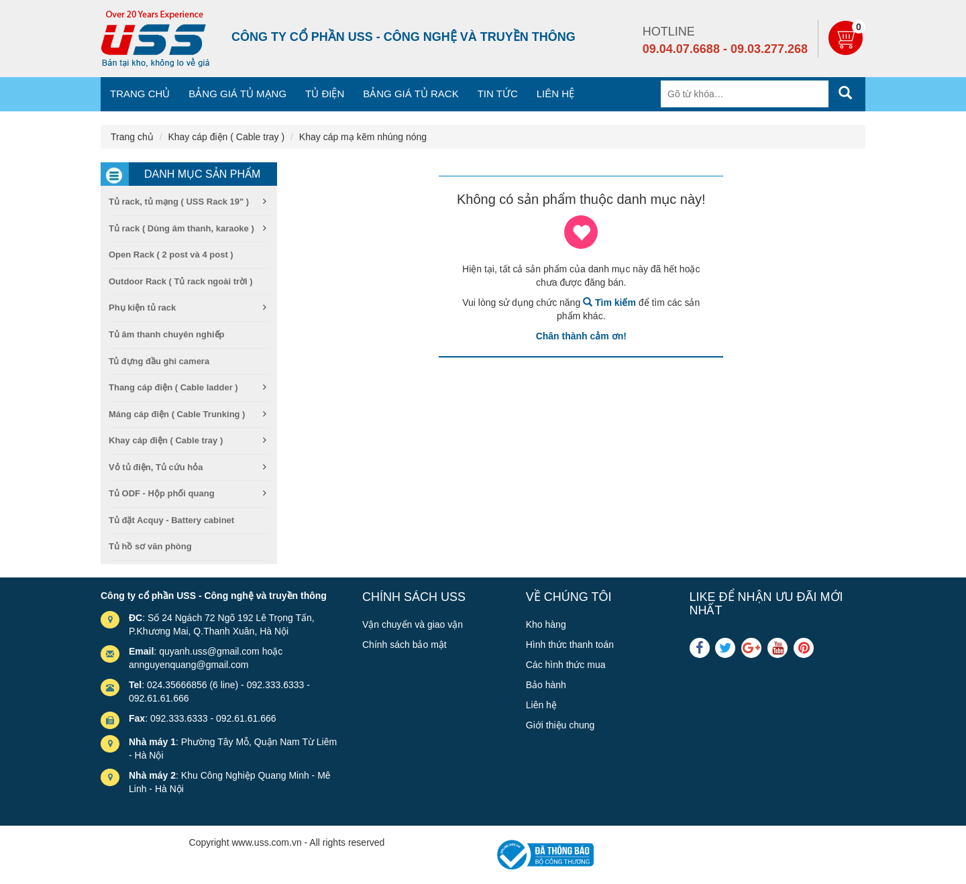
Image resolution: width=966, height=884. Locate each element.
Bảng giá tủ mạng (237, 93)
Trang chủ (140, 93)
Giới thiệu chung (560, 725)
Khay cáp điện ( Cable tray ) (226, 136)
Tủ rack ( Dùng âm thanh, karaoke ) (181, 228)
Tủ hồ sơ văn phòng (150, 546)
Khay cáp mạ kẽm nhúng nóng (363, 136)
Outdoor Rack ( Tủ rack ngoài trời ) (181, 281)
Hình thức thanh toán (570, 644)
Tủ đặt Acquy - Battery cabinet (171, 520)
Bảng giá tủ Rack (410, 93)
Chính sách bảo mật (404, 644)
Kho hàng (546, 624)
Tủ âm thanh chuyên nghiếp (166, 334)
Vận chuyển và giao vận (412, 624)
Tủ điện (324, 93)
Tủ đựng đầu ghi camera (159, 361)
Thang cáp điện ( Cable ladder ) (173, 387)
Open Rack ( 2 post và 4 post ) (171, 255)
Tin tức (498, 93)
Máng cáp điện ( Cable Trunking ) (177, 414)
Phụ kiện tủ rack (142, 307)
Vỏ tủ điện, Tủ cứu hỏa (156, 467)
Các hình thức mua (566, 664)
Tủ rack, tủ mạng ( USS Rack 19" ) (179, 202)
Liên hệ (555, 93)
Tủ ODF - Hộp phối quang (162, 493)
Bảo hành (546, 684)
